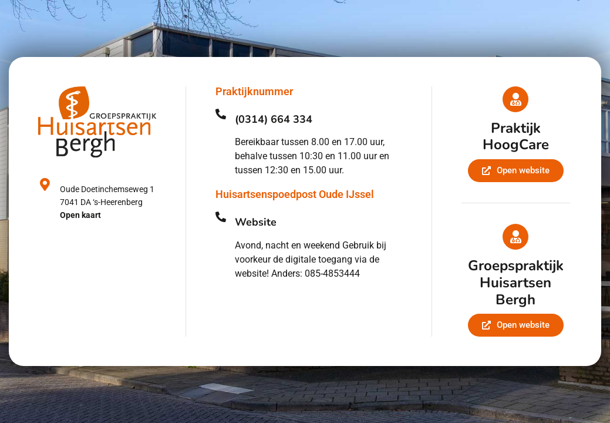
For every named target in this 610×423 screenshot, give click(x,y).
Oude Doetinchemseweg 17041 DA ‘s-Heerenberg (107, 202)
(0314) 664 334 (273, 119)
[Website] (220, 217)
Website (256, 222)
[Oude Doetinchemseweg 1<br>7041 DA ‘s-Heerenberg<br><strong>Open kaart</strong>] (44, 184)
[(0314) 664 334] (220, 114)
